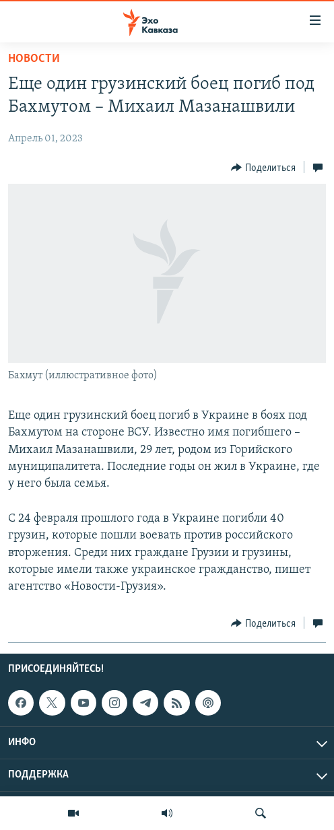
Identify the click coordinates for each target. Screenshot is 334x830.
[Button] (263, 167)
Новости (34, 59)
